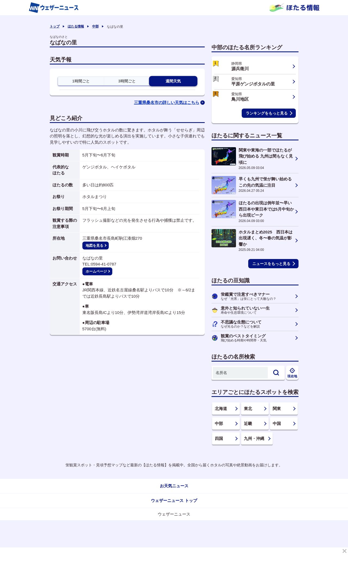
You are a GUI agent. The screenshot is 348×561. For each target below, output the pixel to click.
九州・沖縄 (254, 438)
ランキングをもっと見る (267, 113)
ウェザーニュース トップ (174, 500)
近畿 (248, 423)
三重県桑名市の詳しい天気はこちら (166, 102)
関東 (277, 408)
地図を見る (94, 245)
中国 (277, 423)
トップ (55, 26)
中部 (95, 26)
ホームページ (96, 271)
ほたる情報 (76, 26)
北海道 (221, 408)
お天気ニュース (174, 485)
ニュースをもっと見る (271, 263)
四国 (219, 438)
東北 (248, 408)
